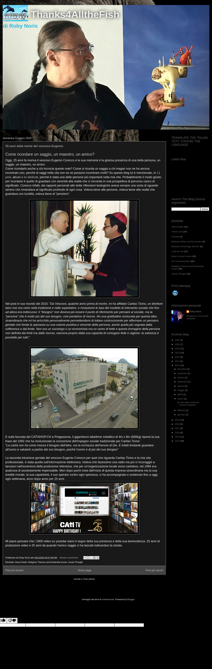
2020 (177, 365)
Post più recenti (14, 570)
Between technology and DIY (185, 246)
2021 (177, 361)
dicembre (182, 369)
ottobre (181, 377)
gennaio (181, 414)
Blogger (131, 599)
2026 (177, 340)
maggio (181, 390)
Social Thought (75, 562)
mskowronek (108, 599)
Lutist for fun (177, 251)
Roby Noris (195, 311)
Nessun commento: (69, 557)
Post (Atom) (89, 579)
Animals (175, 236)
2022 (177, 357)
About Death (21, 562)
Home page (84, 570)
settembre (182, 381)
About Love (176, 231)
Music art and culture (181, 256)
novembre (182, 373)
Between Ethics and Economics (186, 241)
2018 (177, 424)
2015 (177, 436)
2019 (177, 420)
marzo (180, 398)
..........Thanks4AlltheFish (61, 14)
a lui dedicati (29, 177)
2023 (177, 352)
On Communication (180, 261)
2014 (177, 441)
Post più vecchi (154, 570)
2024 (177, 348)
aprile (180, 394)
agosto (181, 386)
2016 (177, 432)
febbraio (181, 410)
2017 (177, 428)
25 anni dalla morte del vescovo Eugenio (34, 146)
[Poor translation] (12, 620)
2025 (177, 344)
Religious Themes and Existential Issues (47, 562)
